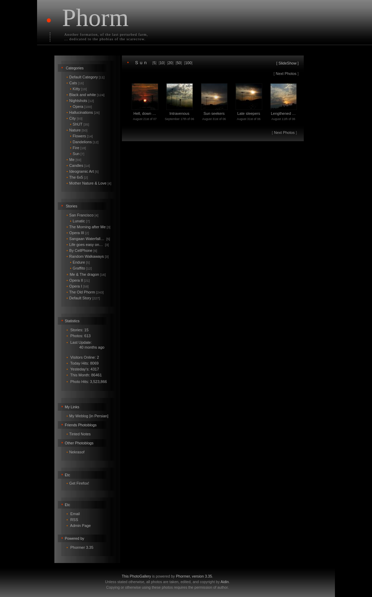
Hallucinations (83, 112)
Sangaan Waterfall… (88, 239)
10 (162, 63)
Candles (78, 165)
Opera (81, 106)
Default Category (86, 77)
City (74, 118)
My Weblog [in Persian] (88, 416)
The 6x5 (77, 177)
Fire (78, 148)
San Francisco (82, 215)
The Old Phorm (85, 292)
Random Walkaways (88, 256)
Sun (77, 154)
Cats (75, 83)
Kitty (78, 89)
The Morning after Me (88, 227)
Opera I (78, 286)
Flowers (81, 136)
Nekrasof (77, 452)
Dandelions (84, 142)
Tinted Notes (80, 434)
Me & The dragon (86, 274)
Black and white (86, 95)
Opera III (78, 233)
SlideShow (287, 63)
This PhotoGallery (136, 576)
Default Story (83, 298)
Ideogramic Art (83, 171)
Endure (80, 262)
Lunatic (80, 221)
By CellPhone (82, 250)
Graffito (81, 268)
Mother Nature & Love (89, 183)
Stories (71, 206)
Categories (75, 68)
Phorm (95, 18)
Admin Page (80, 525)
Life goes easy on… (88, 244)
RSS (74, 520)
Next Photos (286, 73)
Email (75, 514)
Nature (77, 130)
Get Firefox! (79, 483)
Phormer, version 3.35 (194, 576)
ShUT (79, 124)
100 (188, 63)
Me (74, 159)
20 (170, 63)
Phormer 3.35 (82, 547)
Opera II (78, 280)
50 (179, 63)
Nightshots (80, 101)
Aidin (225, 582)
